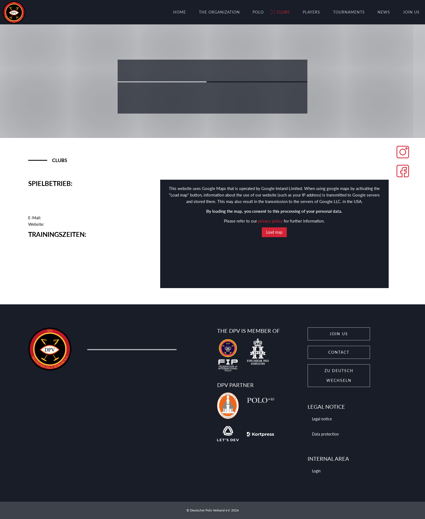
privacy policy (270, 220)
